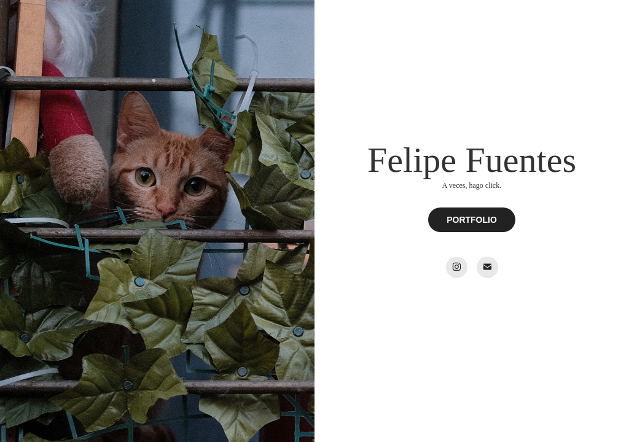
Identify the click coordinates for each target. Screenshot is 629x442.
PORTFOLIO (472, 220)
